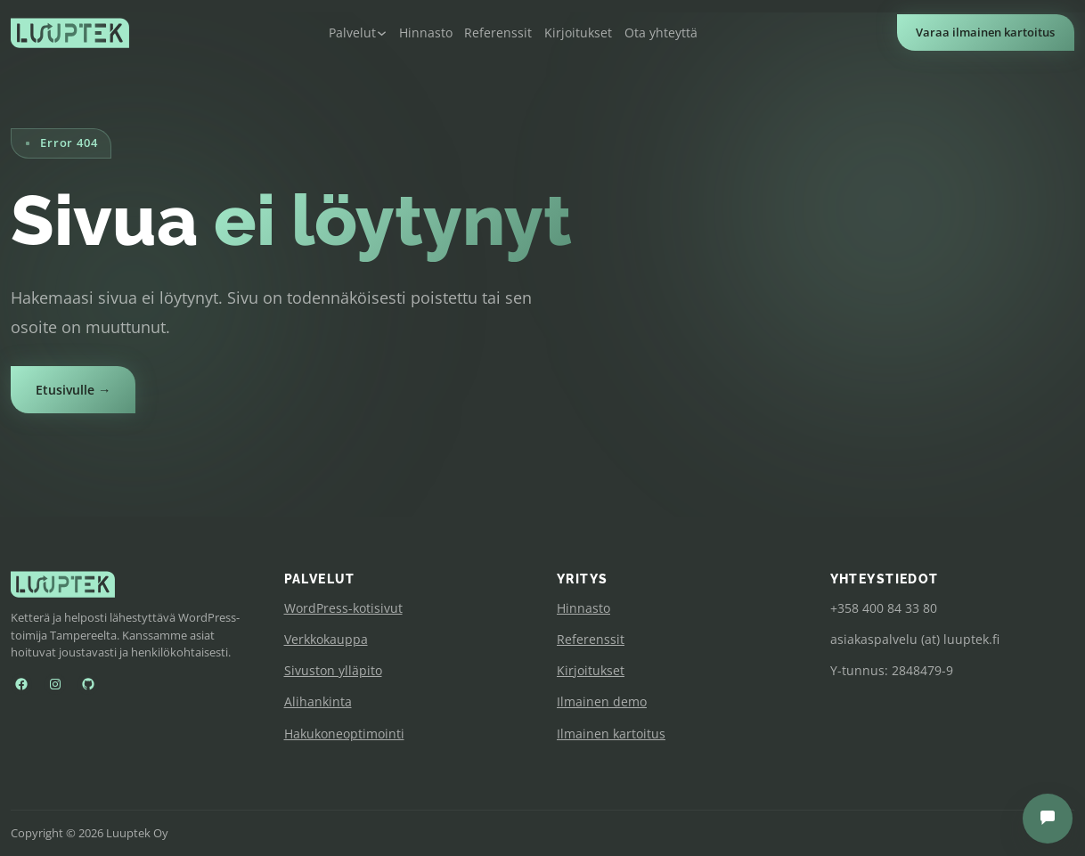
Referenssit (590, 639)
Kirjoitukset (590, 670)
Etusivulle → (73, 389)
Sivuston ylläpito (333, 670)
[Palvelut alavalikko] (358, 33)
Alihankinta (318, 701)
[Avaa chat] (1048, 819)
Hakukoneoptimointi (344, 733)
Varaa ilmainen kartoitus (985, 32)
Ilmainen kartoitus (611, 733)
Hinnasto (583, 607)
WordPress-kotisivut (343, 607)
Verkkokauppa (326, 639)
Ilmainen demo (602, 701)
